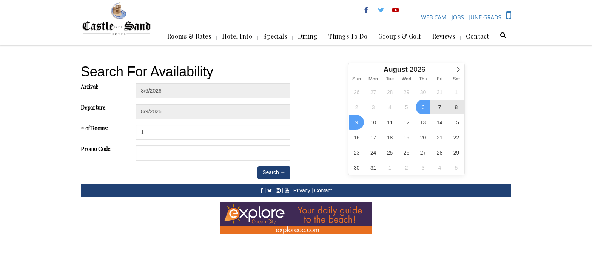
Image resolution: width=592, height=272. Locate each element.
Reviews (443, 36)
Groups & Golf (399, 36)
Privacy (301, 190)
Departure (93, 107)
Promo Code (96, 149)
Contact (477, 36)
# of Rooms (94, 128)
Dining (308, 36)
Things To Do (347, 36)
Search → (273, 172)
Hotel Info (237, 36)
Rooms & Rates (189, 36)
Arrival (89, 86)
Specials (275, 36)
